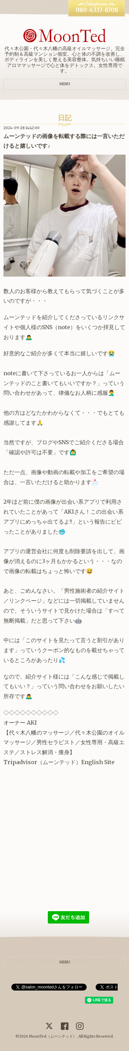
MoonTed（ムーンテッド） (53, 1036)
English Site (98, 762)
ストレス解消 (36, 752)
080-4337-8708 (97, 10)
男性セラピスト (55, 742)
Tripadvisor (20, 762)
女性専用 (91, 742)
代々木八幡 (22, 732)
